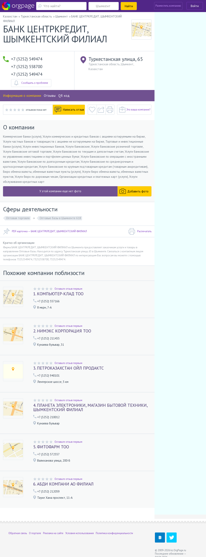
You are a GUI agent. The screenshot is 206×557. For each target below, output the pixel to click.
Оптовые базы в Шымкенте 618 (60, 218)
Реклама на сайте (53, 533)
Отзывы (50, 95)
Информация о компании (22, 95)
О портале (35, 533)
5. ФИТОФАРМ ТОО (51, 447)
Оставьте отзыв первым (68, 288)
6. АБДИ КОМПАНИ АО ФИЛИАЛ (63, 484)
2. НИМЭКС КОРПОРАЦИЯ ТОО (62, 331)
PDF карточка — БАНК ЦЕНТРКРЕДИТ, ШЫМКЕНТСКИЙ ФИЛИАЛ (45, 231)
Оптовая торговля (18, 218)
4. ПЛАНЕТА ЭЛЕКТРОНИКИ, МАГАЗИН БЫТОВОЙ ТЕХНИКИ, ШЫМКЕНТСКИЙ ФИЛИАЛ (90, 407)
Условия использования (79, 533)
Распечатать (139, 231)
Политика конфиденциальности (114, 533)
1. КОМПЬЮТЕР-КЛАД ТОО (58, 293)
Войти (195, 6)
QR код (64, 95)
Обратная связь (17, 533)
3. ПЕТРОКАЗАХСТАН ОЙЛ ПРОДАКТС (68, 368)
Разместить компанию (168, 5)
